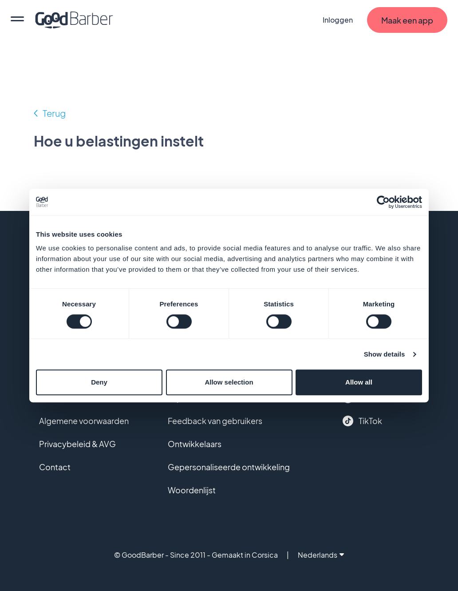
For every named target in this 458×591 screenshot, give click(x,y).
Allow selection (229, 382)
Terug (54, 113)
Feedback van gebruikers (215, 421)
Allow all (358, 382)
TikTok (362, 421)
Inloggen (338, 19)
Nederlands (321, 554)
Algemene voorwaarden (84, 421)
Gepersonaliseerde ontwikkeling (229, 467)
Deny (99, 382)
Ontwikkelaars (194, 444)
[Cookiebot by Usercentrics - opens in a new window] (383, 202)
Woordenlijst (192, 490)
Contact (55, 467)
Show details (384, 354)
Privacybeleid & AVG (77, 444)
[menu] (17, 20)
